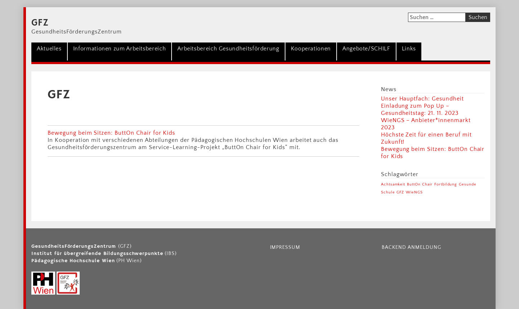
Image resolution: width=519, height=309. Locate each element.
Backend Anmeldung (411, 247)
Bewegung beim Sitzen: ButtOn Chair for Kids (111, 133)
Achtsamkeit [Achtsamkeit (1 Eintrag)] (393, 184)
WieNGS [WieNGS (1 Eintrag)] (414, 192)
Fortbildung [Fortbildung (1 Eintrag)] (445, 184)
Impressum (285, 247)
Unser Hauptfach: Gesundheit (422, 98)
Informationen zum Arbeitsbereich (119, 48)
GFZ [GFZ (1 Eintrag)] (400, 192)
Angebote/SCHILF (366, 48)
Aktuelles (49, 48)
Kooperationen (311, 48)
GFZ (40, 23)
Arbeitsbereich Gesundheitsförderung (228, 48)
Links (409, 48)
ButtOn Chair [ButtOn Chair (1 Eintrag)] (419, 184)
